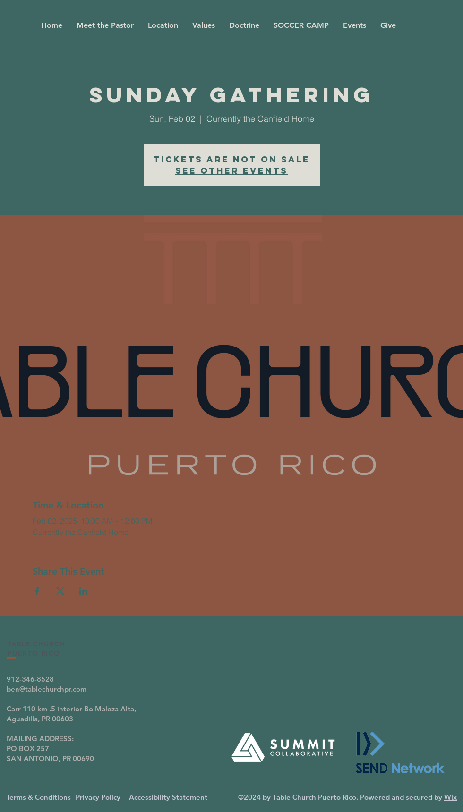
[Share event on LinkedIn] (83, 591)
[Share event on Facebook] (37, 591)
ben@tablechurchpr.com (46, 689)
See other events (231, 170)
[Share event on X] (60, 591)
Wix (450, 797)
